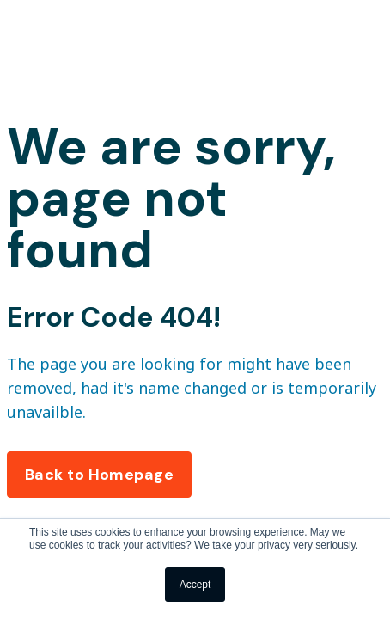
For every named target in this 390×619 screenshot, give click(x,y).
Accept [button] (195, 585)
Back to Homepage (99, 474)
